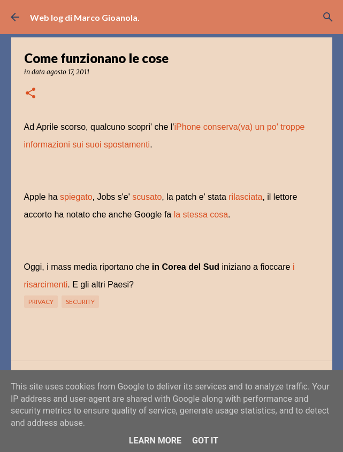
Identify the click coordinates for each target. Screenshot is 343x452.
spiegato (76, 196)
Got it (205, 440)
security (80, 302)
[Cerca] (328, 17)
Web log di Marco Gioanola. (85, 17)
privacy (41, 302)
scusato (147, 196)
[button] (30, 94)
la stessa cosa (201, 214)
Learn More (155, 440)
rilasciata (245, 196)
